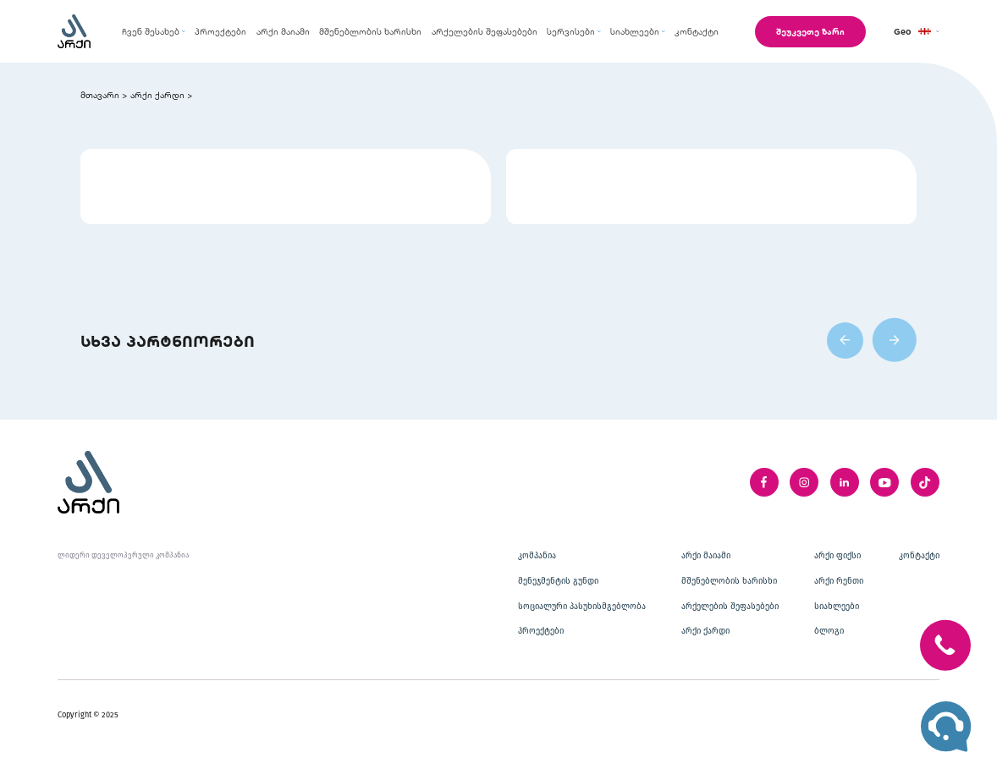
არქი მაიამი (705, 556)
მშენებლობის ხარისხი (729, 581)
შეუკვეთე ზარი (810, 31)
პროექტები (541, 631)
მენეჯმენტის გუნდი (558, 581)
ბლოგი (829, 631)
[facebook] (764, 482)
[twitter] (925, 482)
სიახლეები (836, 606)
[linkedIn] (844, 482)
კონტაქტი (919, 556)
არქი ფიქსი (837, 556)
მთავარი (99, 95)
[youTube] (884, 482)
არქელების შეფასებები (730, 606)
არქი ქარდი (157, 95)
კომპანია (537, 556)
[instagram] (804, 482)
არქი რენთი (838, 581)
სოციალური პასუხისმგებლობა (582, 606)
